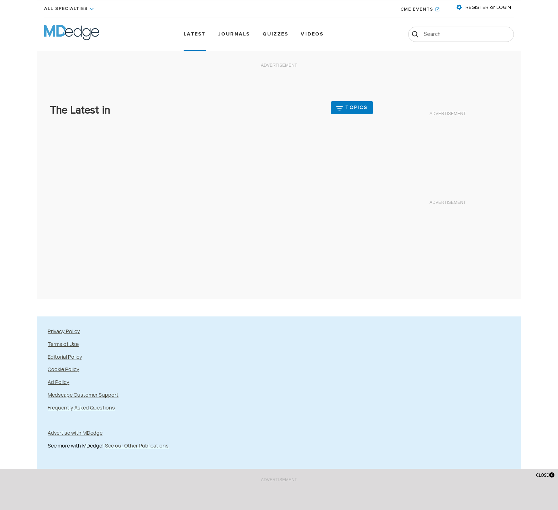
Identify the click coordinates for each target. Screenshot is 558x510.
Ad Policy (58, 382)
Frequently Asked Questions (81, 407)
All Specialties (66, 9)
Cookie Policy (63, 369)
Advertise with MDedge (75, 432)
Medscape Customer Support (83, 394)
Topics (356, 107)
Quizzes (276, 34)
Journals (234, 34)
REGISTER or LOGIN (487, 7)
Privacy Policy (64, 331)
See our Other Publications (137, 445)
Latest (194, 34)
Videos (312, 34)
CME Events (416, 9)
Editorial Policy (65, 356)
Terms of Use (63, 344)
